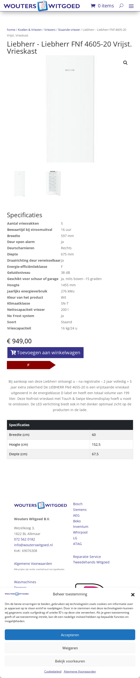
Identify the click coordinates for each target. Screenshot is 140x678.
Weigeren (70, 648)
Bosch (78, 504)
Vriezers (49, 29)
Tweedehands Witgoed (91, 562)
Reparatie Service (87, 556)
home (11, 29)
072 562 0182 (24, 539)
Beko (77, 521)
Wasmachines (25, 582)
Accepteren (70, 634)
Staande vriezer (69, 29)
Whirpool (80, 532)
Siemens (80, 509)
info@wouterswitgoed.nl (33, 545)
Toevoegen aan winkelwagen (48, 352)
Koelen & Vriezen (30, 29)
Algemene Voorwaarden (80, 671)
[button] (132, 594)
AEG (76, 515)
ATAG (77, 543)
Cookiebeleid (52, 671)
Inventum (80, 526)
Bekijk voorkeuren (70, 661)
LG (75, 538)
